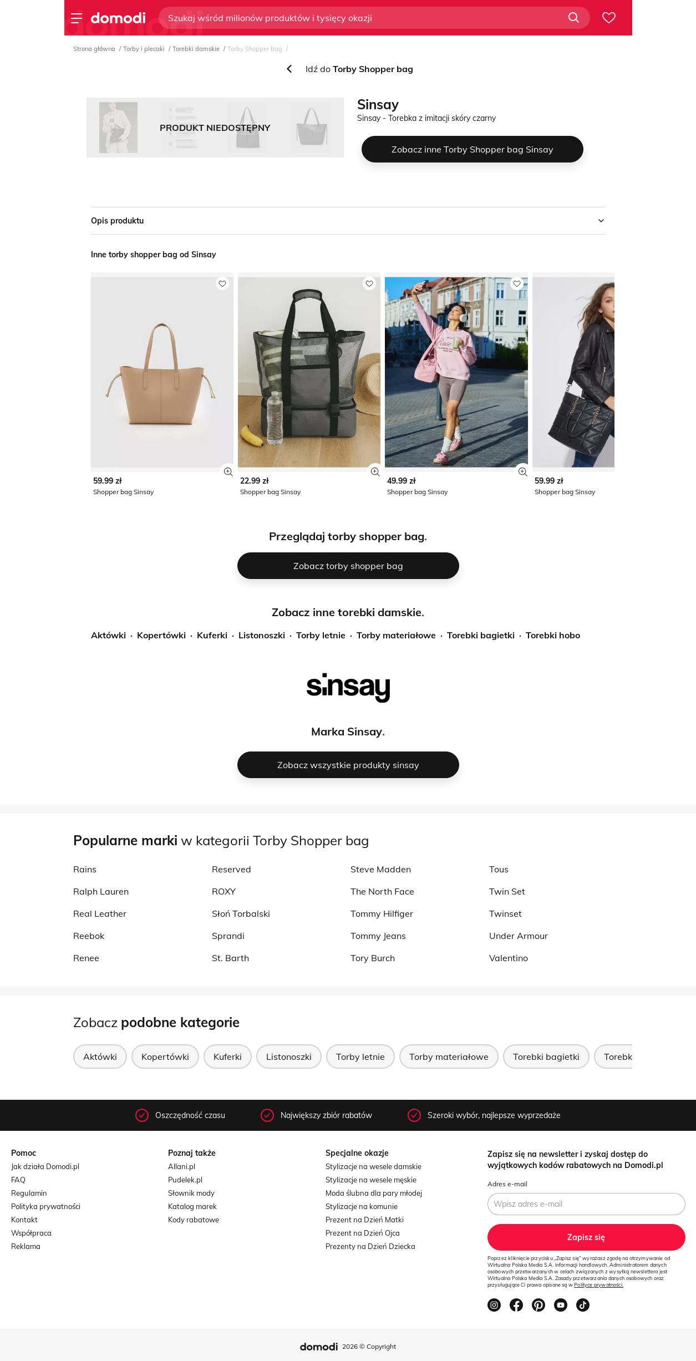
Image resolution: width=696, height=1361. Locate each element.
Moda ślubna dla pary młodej (374, 1193)
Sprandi (228, 935)
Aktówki (108, 635)
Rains (84, 869)
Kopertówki (161, 635)
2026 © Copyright (369, 1346)
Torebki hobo (553, 635)
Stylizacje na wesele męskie (371, 1179)
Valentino (508, 957)
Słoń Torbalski (241, 913)
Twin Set (507, 891)
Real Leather (99, 913)
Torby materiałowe (396, 635)
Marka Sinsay (346, 731)
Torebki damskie (196, 49)
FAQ (18, 1179)
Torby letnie (321, 635)
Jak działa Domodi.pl (45, 1166)
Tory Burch (372, 957)
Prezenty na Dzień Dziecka (370, 1246)
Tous (499, 869)
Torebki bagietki (481, 635)
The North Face (382, 891)
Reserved (231, 869)
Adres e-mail (507, 1184)
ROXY (224, 891)
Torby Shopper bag (254, 49)
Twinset (505, 913)
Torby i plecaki (144, 49)
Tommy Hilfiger (381, 913)
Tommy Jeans (378, 935)
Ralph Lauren (101, 891)
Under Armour (518, 935)
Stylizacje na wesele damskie (373, 1166)
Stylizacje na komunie (362, 1206)
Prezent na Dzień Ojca (363, 1232)
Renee (86, 957)
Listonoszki (261, 635)
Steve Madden (380, 869)
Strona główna (94, 49)
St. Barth (230, 957)
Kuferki (212, 635)
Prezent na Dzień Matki (365, 1219)
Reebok (88, 935)
